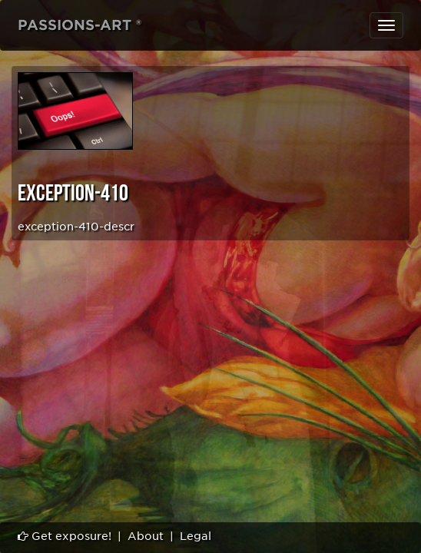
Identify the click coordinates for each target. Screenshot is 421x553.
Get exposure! (64, 536)
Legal (195, 536)
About (146, 536)
